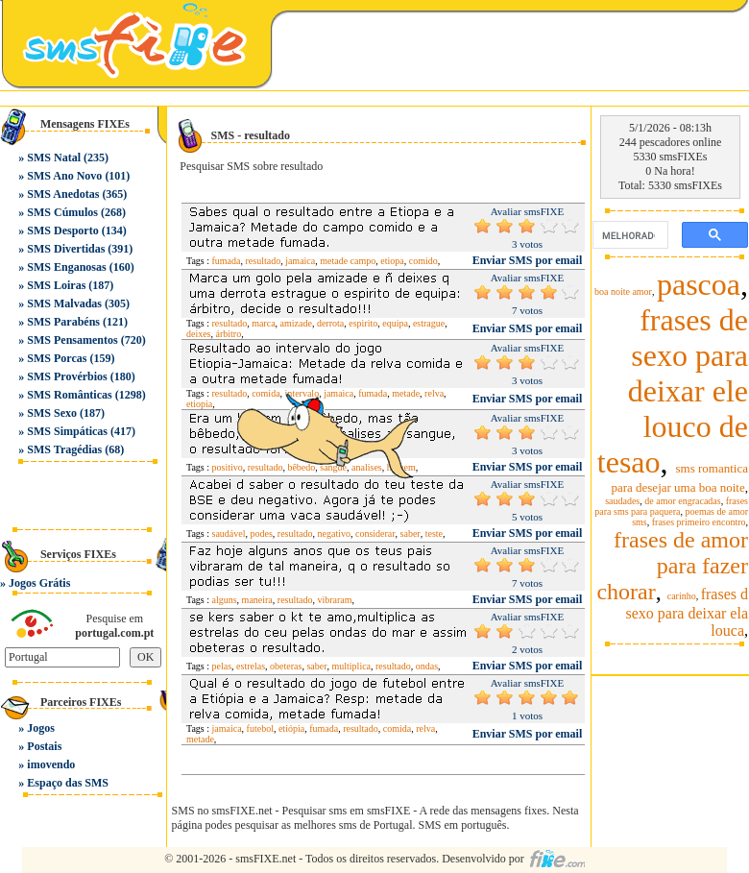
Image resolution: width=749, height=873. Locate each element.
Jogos (41, 728)
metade (200, 739)
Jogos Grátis (39, 583)
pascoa (698, 284)
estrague (429, 323)
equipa (395, 323)
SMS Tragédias (64, 449)
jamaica (300, 260)
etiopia (199, 404)
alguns (224, 599)
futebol (260, 728)
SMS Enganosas (66, 267)
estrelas (250, 666)
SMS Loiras (56, 285)
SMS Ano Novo (64, 175)
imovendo (51, 764)
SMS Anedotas (63, 194)
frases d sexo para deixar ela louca (687, 612)
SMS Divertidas (66, 248)
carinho (681, 596)
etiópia (291, 728)
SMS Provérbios (67, 376)
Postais (44, 746)
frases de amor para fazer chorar (672, 565)
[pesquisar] (628, 235)
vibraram (334, 599)
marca (263, 323)
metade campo (347, 260)
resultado (263, 260)
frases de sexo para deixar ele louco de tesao (672, 391)
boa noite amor (623, 291)
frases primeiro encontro (699, 522)
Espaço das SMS (68, 782)
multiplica (351, 666)
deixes (198, 333)
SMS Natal (54, 157)
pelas (222, 666)
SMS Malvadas (64, 303)
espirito (363, 323)
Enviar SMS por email (527, 260)
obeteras (286, 666)
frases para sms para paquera (671, 506)
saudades (622, 501)
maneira (257, 599)
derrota (330, 323)
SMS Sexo (52, 413)
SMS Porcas (56, 358)
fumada (226, 260)
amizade (296, 323)
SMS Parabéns (63, 321)
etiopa (391, 260)
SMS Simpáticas (67, 431)
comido (423, 260)
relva (434, 393)
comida (397, 728)
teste (434, 533)
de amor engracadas (682, 501)
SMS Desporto (62, 230)
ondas (427, 666)
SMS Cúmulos (62, 212)
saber (316, 666)
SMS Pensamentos (72, 340)
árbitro (229, 333)
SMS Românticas (69, 394)
